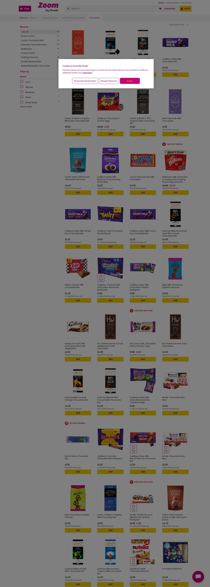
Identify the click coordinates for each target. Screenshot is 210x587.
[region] (106, 74)
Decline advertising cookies (85, 81)
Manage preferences (109, 81)
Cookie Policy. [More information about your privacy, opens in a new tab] (87, 73)
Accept (129, 81)
